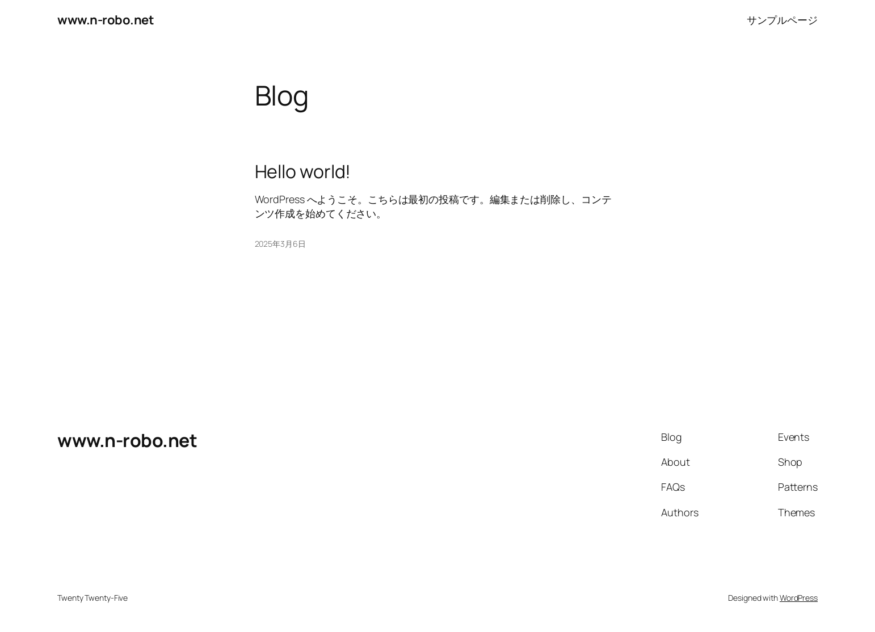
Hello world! (303, 171)
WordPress (799, 597)
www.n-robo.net (105, 19)
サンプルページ (782, 20)
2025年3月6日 (280, 243)
